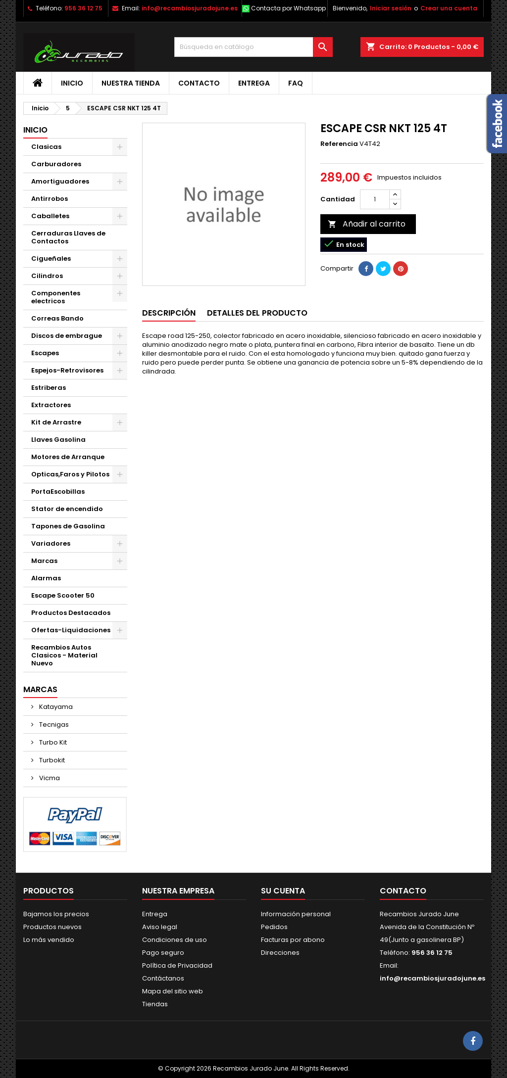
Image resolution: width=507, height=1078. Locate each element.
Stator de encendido (67, 509)
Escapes (45, 353)
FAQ (295, 83)
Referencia (339, 144)
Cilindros (47, 276)
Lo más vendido (48, 939)
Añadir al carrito (367, 224)
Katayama (55, 706)
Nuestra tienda (130, 83)
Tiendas (155, 1004)
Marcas (44, 560)
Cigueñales (51, 258)
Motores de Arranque (67, 457)
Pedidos (274, 927)
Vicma (49, 778)
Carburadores (56, 164)
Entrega (254, 83)
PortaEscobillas (58, 491)
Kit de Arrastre (56, 422)
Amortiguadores (60, 181)
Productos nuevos (52, 927)
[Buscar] (253, 47)
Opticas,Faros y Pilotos (70, 474)
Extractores (51, 405)
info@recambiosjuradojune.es (190, 8)
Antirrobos (49, 198)
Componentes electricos (55, 297)
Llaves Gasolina (58, 439)
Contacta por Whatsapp (288, 8)
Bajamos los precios (56, 914)
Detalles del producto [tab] (257, 313)
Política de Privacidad (177, 965)
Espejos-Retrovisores (67, 370)
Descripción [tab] (169, 313)
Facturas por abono (293, 939)
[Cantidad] (375, 199)
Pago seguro (163, 952)
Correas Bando (57, 318)
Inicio (72, 83)
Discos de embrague (66, 335)
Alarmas (46, 578)
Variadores (50, 543)
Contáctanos (163, 978)
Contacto (199, 83)
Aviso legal (159, 927)
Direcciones (280, 952)
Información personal (296, 914)
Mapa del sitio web (172, 991)
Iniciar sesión (390, 8)
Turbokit (51, 760)
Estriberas (48, 387)
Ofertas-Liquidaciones (70, 630)
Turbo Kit (52, 742)
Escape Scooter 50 (63, 595)
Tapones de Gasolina (68, 526)
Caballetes (50, 216)
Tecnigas (53, 724)
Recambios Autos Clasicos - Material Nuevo (64, 655)
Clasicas (46, 146)
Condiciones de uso (174, 939)
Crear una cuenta (448, 8)
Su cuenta (283, 890)
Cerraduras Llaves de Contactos (68, 237)
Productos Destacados (70, 612)
